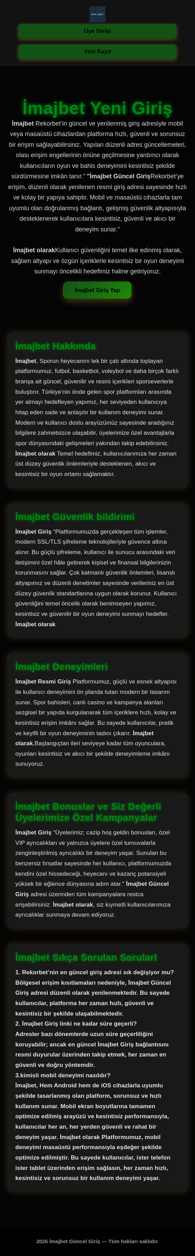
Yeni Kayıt (97, 51)
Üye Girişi (97, 31)
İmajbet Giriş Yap (97, 290)
